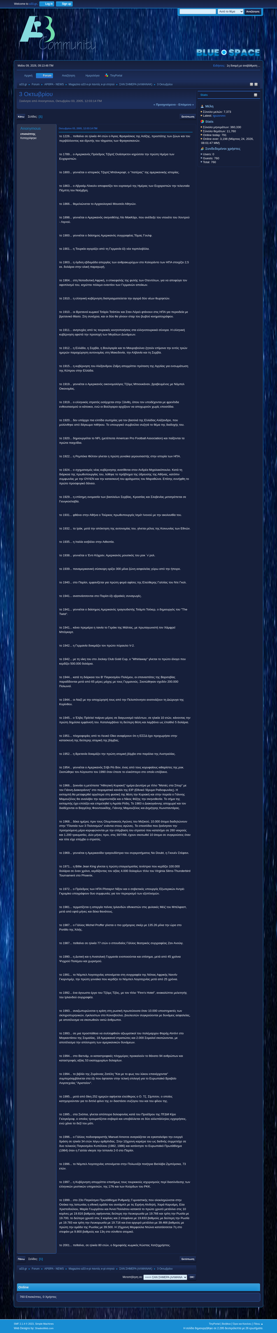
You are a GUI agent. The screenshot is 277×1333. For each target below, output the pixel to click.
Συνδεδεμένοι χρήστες (223, 148)
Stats (204, 95)
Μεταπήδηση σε (132, 1277)
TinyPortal (214, 1323)
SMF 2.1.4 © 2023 (24, 1323)
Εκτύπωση (188, 116)
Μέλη (209, 106)
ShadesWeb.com (44, 1328)
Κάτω (21, 116)
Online (23, 1287)
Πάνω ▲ (258, 1323)
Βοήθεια (226, 1323)
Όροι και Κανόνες (242, 1323)
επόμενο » (186, 104)
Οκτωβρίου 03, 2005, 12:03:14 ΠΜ (78, 128)
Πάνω (21, 1259)
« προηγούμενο (165, 104)
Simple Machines (44, 1323)
